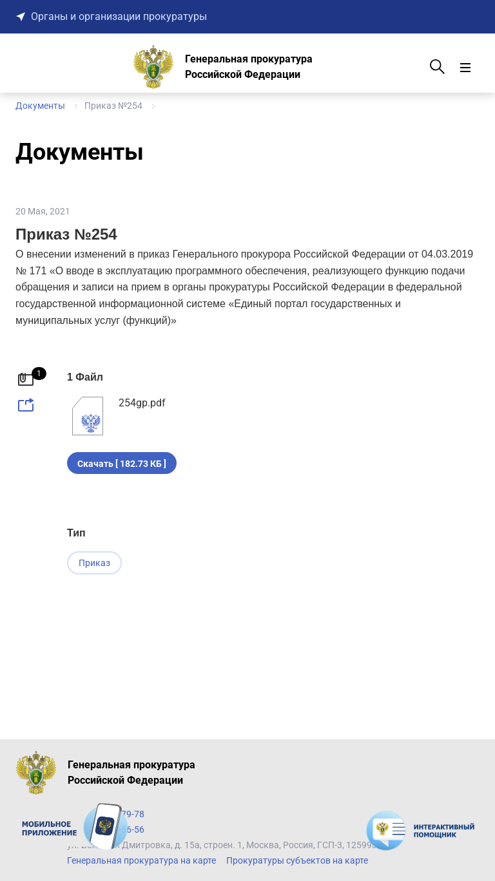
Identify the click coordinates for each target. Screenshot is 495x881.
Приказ (94, 563)
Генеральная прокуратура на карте (141, 860)
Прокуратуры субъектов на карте (297, 860)
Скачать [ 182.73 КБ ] (121, 464)
